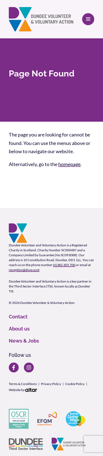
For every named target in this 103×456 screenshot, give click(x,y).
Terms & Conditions (23, 384)
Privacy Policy (51, 384)
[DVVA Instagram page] (29, 367)
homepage (69, 164)
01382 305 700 (64, 265)
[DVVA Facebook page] (14, 367)
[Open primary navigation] (88, 19)
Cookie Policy (75, 384)
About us (19, 329)
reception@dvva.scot (24, 270)
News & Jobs (24, 341)
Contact (18, 317)
